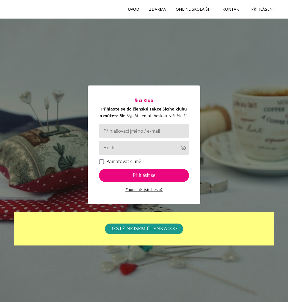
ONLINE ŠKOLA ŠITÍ (194, 9)
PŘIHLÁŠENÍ (262, 9)
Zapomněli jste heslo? (144, 189)
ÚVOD (133, 9)
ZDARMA (157, 9)
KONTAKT (231, 9)
